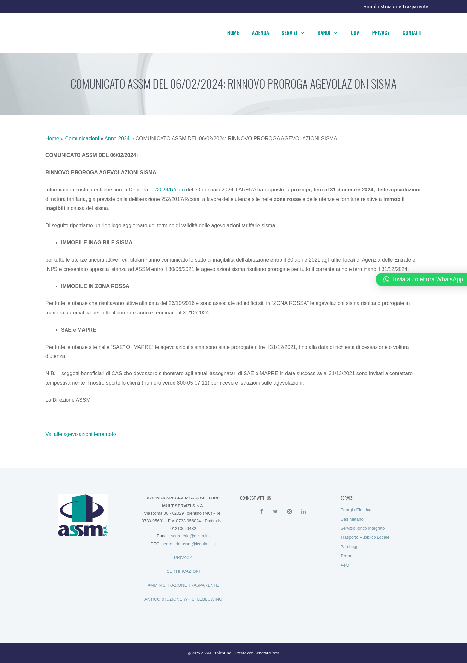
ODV (355, 33)
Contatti (412, 33)
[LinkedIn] (303, 512)
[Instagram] (289, 512)
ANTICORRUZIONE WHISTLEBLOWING (183, 599)
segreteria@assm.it (189, 536)
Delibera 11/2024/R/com (157, 189)
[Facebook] (261, 512)
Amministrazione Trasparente (395, 6)
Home (233, 33)
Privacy (381, 33)
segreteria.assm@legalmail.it (189, 543)
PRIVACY (183, 557)
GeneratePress (267, 652)
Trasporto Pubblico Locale (365, 537)
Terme (346, 555)
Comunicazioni (82, 138)
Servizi (296, 33)
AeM (345, 565)
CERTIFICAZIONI (183, 571)
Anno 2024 (116, 138)
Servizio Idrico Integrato (363, 528)
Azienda (260, 33)
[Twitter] (275, 512)
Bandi (330, 33)
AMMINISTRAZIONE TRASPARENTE (183, 585)
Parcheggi (350, 546)
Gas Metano (352, 519)
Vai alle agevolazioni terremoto (80, 434)
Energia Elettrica (356, 509)
